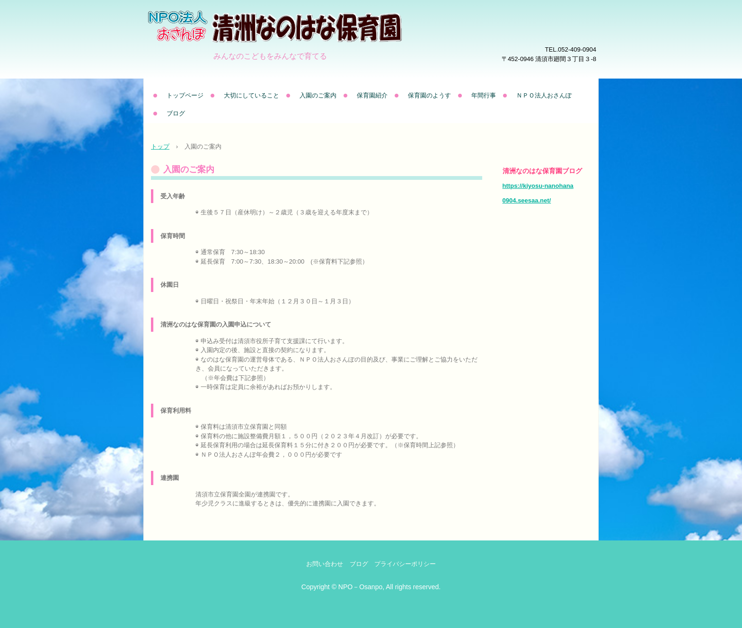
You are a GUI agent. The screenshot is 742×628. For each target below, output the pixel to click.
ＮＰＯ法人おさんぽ (544, 95)
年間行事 (483, 95)
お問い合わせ (324, 563)
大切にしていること (251, 95)
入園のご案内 (318, 95)
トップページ (185, 95)
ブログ (176, 113)
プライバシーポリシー (405, 563)
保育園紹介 (372, 95)
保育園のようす (429, 95)
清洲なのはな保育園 (302, 40)
